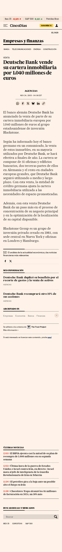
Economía (20, 316)
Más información (11, 330)
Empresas (8, 316)
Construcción (49, 49)
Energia (37, 49)
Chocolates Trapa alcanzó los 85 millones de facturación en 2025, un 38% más (29, 493)
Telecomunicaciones (21, 49)
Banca (7, 49)
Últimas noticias (13, 447)
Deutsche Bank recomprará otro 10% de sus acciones (29, 295)
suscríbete (46, 25)
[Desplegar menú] (5, 25)
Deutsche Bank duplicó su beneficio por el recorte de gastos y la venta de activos (30, 279)
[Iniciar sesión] (56, 25)
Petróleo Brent (53, 19)
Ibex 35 (8, 19)
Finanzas (41, 316)
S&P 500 (29, 19)
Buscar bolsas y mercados (18, 508)
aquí (49, 337)
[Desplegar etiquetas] (56, 315)
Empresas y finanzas (23, 41)
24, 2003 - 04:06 (31, 95)
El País (55, 32)
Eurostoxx (17, 524)
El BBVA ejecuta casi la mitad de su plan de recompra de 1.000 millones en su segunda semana (30, 456)
